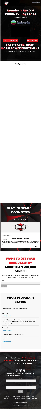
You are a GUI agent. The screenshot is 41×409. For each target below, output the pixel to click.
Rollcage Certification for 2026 (20, 238)
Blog (23, 398)
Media (33, 396)
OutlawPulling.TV (8, 398)
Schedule (8, 396)
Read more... (36, 246)
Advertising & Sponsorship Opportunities (21, 405)
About (28, 398)
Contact (34, 398)
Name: (20, 380)
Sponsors (17, 398)
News (28, 396)
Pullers (23, 396)
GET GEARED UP (32, 40)
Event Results (16, 396)
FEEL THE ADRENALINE (10, 40)
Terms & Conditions (25, 404)
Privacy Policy (16, 404)
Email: (20, 386)
